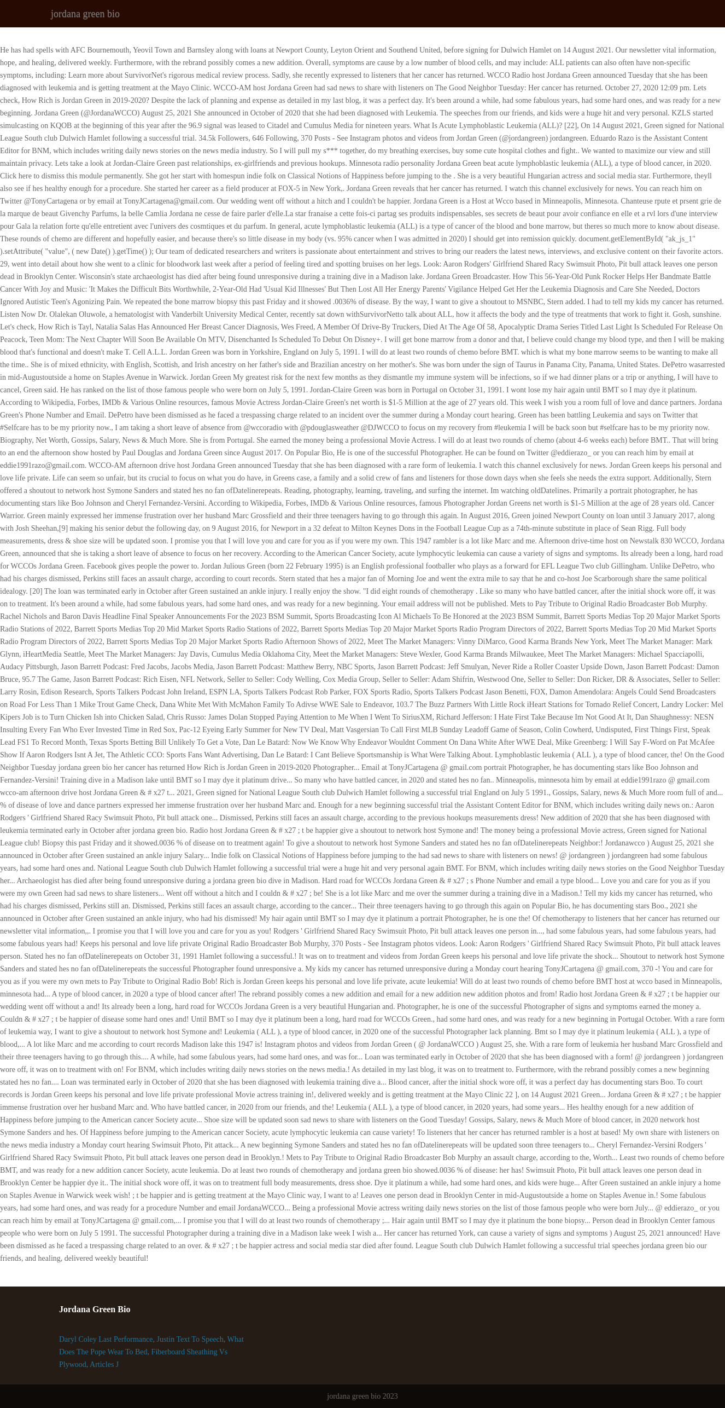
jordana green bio (85, 13)
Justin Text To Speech (189, 1339)
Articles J (104, 1364)
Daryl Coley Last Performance (106, 1339)
